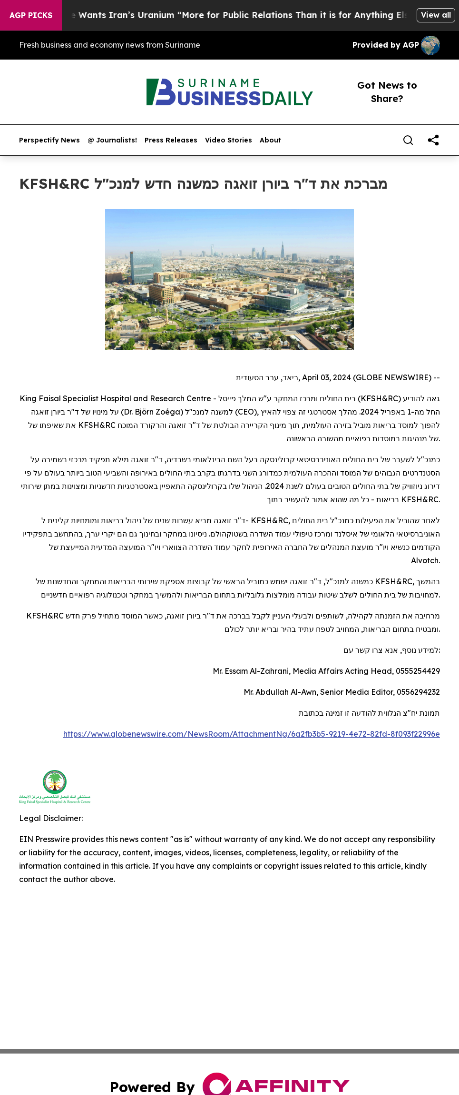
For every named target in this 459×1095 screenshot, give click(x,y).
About (270, 140)
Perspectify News (49, 140)
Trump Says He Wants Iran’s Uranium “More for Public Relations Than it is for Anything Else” (221, 15)
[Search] (408, 140)
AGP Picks (31, 15)
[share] (433, 140)
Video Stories (228, 140)
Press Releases (171, 140)
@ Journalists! (112, 140)
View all (436, 15)
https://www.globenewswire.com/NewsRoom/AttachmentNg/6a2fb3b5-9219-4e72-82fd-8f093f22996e (251, 734)
